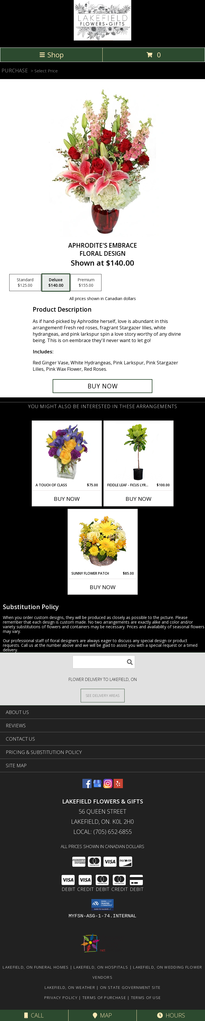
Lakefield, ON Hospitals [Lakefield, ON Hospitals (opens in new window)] (100, 967)
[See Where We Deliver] (103, 695)
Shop (51, 54)
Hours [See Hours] (171, 1015)
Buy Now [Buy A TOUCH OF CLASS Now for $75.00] (67, 499)
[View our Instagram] (107, 786)
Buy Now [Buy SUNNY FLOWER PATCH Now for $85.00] (103, 587)
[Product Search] (104, 662)
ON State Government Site (130, 987)
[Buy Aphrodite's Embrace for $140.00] (102, 386)
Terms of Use (146, 997)
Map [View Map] (102, 1015)
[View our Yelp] (118, 786)
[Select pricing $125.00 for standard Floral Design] (25, 282)
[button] (102, 905)
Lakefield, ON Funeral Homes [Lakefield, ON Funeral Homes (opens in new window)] (36, 967)
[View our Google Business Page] (97, 786)
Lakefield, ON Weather (70, 987)
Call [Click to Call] (34, 1015)
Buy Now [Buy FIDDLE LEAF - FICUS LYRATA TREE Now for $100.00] (138, 499)
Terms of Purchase (104, 997)
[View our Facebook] (87, 786)
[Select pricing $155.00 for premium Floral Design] (86, 282)
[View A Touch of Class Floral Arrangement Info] (67, 452)
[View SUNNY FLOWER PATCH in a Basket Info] (102, 540)
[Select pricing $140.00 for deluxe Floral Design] (55, 282)
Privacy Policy (60, 997)
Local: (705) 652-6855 (102, 832)
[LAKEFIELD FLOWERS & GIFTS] (102, 39)
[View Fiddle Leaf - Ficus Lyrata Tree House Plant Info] (138, 452)
